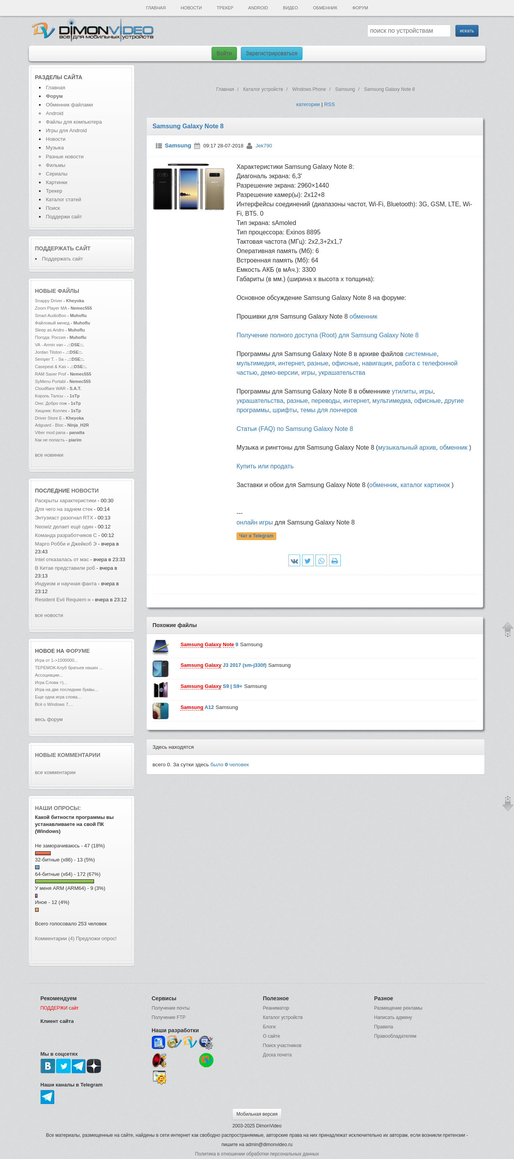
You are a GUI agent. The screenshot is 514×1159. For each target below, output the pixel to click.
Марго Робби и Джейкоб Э (66, 544)
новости (85, 490)
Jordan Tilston (48, 352)
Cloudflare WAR (50, 388)
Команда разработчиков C (66, 535)
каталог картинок (425, 485)
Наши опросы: (58, 808)
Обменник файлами (69, 105)
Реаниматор (276, 1008)
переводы (325, 400)
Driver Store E (48, 418)
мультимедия (256, 363)
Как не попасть (50, 440)
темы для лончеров (329, 410)
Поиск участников (282, 1045)
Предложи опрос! (96, 938)
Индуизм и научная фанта (66, 584)
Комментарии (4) (55, 938)
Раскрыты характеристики (65, 500)
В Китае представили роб (65, 568)
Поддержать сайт (63, 248)
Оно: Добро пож (51, 403)
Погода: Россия (50, 337)
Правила (383, 1027)
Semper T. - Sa (49, 359)
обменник (363, 316)
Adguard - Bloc (49, 425)
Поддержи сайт (64, 217)
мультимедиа (391, 400)
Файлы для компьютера (74, 122)
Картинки (57, 182)
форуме (78, 651)
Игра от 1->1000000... (56, 660)
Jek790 (264, 146)
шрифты (284, 410)
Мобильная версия (257, 1114)
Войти (224, 53)
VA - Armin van (49, 344)
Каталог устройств (283, 1017)
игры (308, 372)
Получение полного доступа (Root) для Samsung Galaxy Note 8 (328, 335)
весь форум (49, 719)
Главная (155, 7)
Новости (191, 7)
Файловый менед (52, 323)
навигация (376, 363)
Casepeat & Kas (50, 366)
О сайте (271, 1036)
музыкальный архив (407, 447)
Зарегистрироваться (271, 53)
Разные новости (65, 156)
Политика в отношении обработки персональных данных (257, 1154)
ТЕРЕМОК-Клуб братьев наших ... (69, 667)
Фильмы (56, 165)
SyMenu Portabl (50, 381)
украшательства (341, 372)
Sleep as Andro (49, 330)
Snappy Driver (49, 300)
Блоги (269, 1027)
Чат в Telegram (256, 536)
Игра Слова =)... (51, 682)
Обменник (325, 7)
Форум (360, 7)
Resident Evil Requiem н (63, 600)
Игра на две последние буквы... (66, 689)
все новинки (49, 455)
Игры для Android (66, 130)
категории (308, 104)
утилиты (404, 391)
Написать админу (393, 1017)
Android (258, 7)
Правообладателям (395, 1036)
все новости (49, 615)
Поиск (53, 208)
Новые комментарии (68, 755)
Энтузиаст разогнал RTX (65, 518)
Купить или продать (265, 466)
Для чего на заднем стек (63, 509)
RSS (329, 104)
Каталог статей (63, 199)
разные (317, 363)
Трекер (225, 7)
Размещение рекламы (398, 1008)
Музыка (55, 148)
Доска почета (277, 1055)
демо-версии (279, 372)
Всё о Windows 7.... (54, 704)
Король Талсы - (50, 395)
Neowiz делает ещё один (65, 527)
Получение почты (171, 1008)
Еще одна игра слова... (58, 697)
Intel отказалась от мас (62, 559)
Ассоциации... (49, 675)
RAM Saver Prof (50, 374)
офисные (345, 363)
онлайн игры (255, 522)
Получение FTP (169, 1017)
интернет (291, 363)
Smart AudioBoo (50, 315)
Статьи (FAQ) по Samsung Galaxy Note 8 (295, 428)
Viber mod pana (50, 432)
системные (421, 354)
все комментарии (55, 772)
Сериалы (57, 174)
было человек (229, 764)
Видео (290, 7)
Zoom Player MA (51, 308)
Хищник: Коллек (51, 410)
